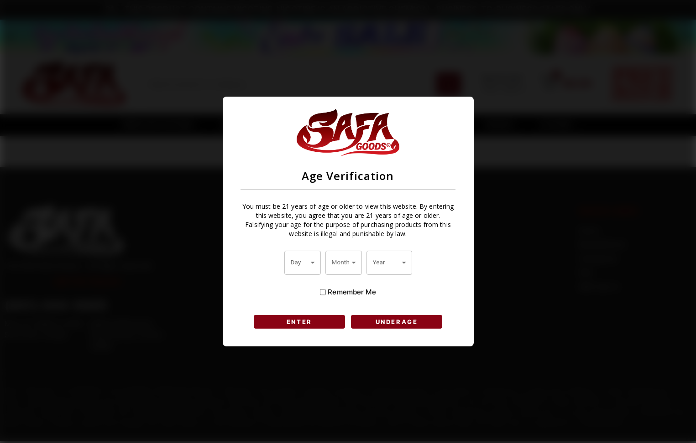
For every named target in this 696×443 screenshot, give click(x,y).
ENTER (299, 321)
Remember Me (348, 292)
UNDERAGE (396, 321)
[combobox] (302, 262)
